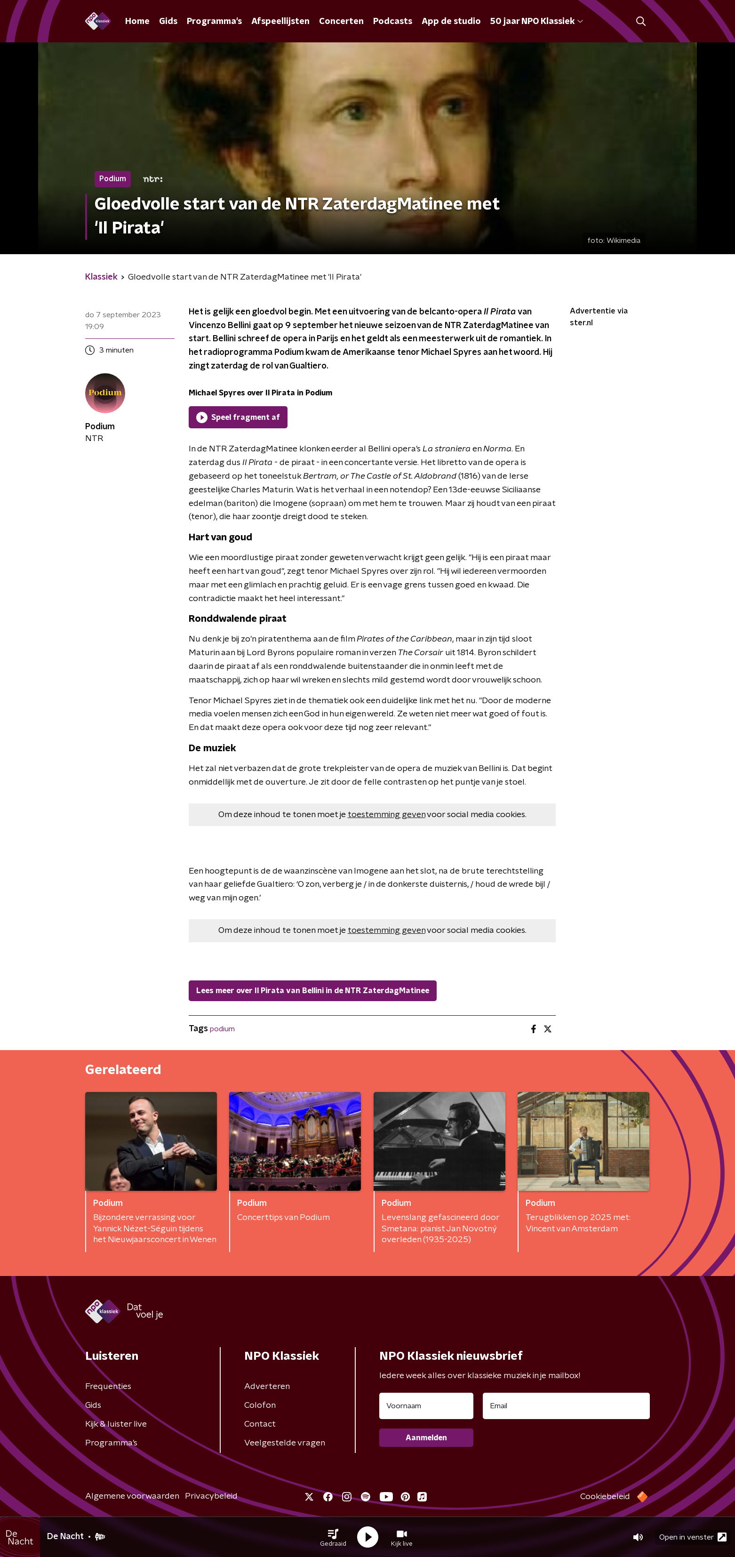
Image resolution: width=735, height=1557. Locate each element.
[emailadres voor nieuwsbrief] (566, 1406)
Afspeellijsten (280, 21)
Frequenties (108, 1386)
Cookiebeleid (605, 1497)
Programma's (214, 21)
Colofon (260, 1405)
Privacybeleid (211, 1496)
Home (137, 21)
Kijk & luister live (116, 1424)
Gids (168, 21)
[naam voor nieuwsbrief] (426, 1406)
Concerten (341, 21)
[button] (333, 1537)
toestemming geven (386, 815)
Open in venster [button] (693, 1537)
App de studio (451, 21)
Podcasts (392, 21)
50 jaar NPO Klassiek (536, 21)
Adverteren (267, 1386)
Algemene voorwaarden (132, 1496)
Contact (260, 1424)
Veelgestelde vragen (284, 1443)
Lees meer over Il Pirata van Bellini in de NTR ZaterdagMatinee (312, 991)
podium (222, 1029)
